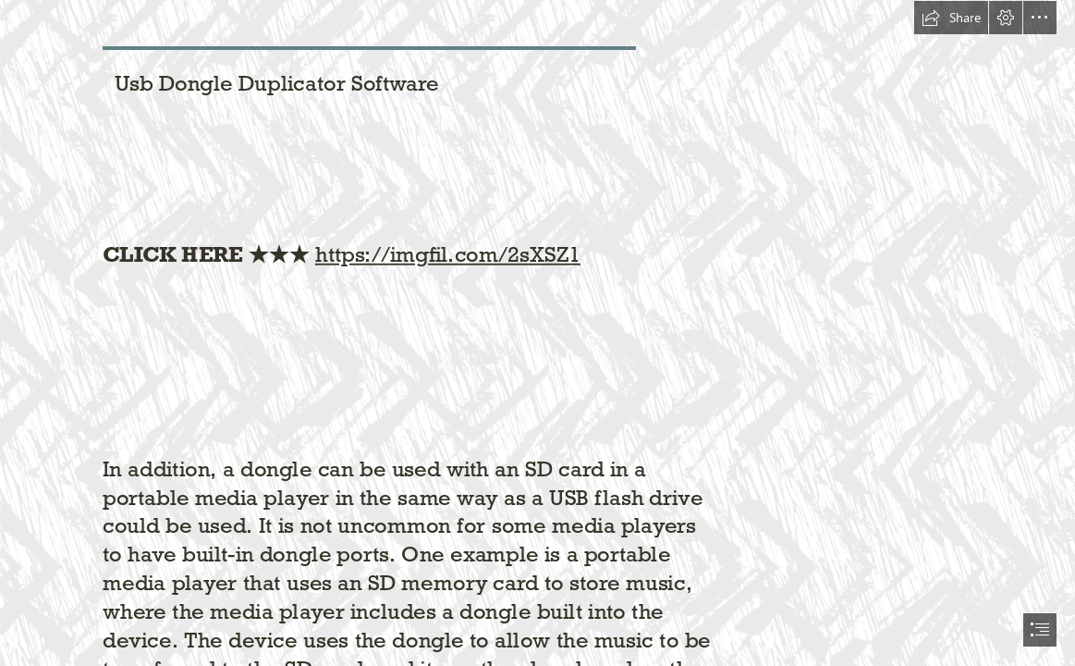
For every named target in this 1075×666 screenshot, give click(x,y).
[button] (951, 17)
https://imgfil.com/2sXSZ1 (447, 253)
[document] (537, 333)
